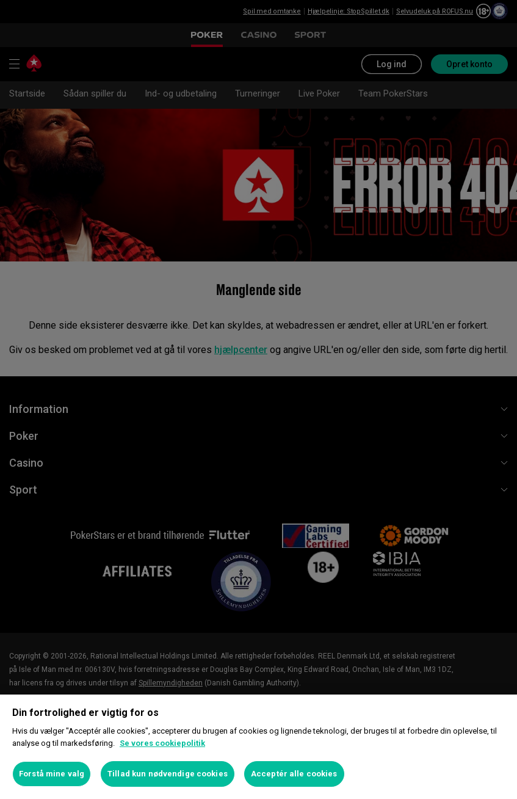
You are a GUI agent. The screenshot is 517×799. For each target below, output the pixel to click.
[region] (258, 747)
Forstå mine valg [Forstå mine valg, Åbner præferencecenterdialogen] (51, 773)
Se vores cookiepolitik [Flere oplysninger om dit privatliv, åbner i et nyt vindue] (162, 743)
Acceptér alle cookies (294, 773)
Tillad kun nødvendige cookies (167, 773)
